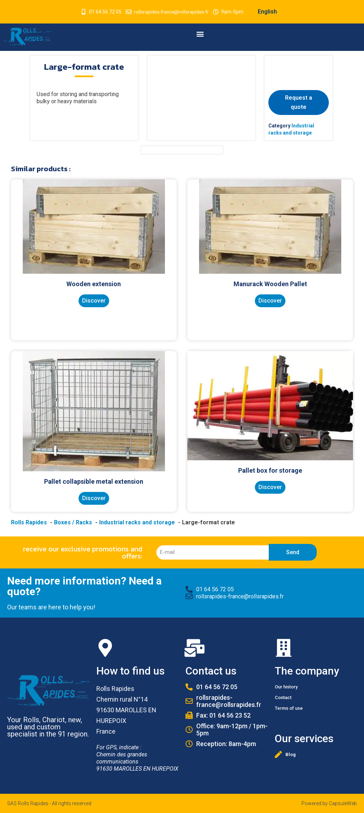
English (269, 11)
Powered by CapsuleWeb (329, 803)
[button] (200, 34)
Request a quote (298, 102)
